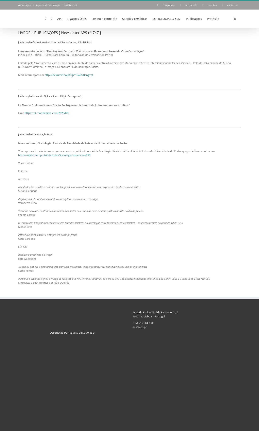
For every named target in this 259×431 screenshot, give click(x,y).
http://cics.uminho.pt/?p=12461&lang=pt (69, 75)
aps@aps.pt (70, 5)
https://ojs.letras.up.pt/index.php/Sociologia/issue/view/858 (54, 155)
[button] (235, 18)
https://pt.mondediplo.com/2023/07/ (46, 113)
